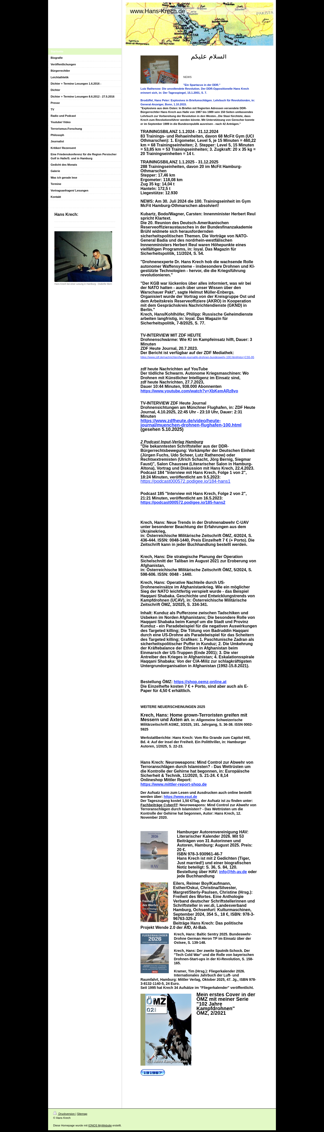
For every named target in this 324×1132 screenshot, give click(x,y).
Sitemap (82, 1113)
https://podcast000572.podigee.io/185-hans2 (182, 502)
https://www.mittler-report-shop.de (173, 784)
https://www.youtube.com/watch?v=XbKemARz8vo (189, 391)
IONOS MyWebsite (100, 1125)
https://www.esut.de (180, 797)
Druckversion (64, 1113)
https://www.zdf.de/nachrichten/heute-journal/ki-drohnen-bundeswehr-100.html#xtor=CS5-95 (197, 357)
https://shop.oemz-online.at (200, 682)
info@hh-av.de (233, 872)
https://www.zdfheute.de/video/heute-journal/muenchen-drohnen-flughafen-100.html (190, 423)
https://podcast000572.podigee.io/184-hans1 (185, 481)
